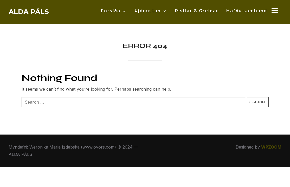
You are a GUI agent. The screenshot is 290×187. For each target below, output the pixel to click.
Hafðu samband (246, 10)
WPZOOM (271, 147)
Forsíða (110, 10)
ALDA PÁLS (29, 12)
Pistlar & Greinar (196, 10)
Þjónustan (148, 10)
